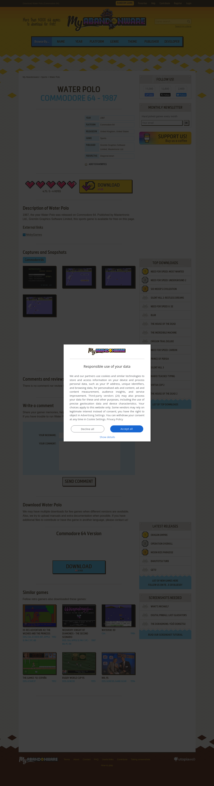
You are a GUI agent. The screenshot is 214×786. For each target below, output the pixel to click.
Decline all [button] (87, 429)
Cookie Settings (96, 419)
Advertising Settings (93, 415)
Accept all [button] (126, 429)
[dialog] (107, 393)
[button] (107, 437)
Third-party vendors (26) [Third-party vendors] (104, 395)
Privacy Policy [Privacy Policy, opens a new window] (115, 419)
